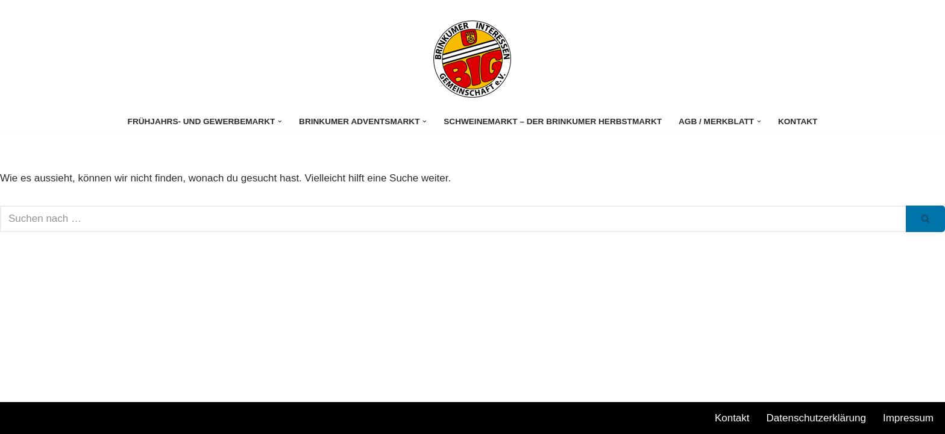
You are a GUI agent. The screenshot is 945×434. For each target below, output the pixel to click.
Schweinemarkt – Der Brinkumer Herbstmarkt (553, 121)
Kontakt (797, 121)
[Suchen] (453, 219)
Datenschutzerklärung (816, 418)
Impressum (908, 418)
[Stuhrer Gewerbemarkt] (472, 59)
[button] (280, 121)
